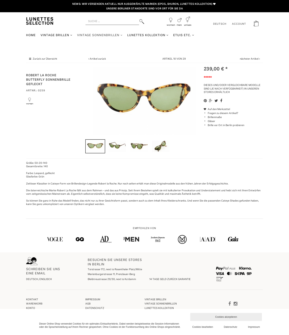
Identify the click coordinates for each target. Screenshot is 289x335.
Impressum (92, 299)
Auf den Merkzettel (217, 109)
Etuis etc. (183, 35)
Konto (30, 308)
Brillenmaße (215, 117)
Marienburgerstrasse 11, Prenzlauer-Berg (111, 274)
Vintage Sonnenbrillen (100, 35)
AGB (88, 304)
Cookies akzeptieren (226, 317)
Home (31, 35)
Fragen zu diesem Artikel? (221, 113)
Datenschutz (94, 308)
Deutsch (220, 24)
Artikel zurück (98, 59)
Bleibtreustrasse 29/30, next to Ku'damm (112, 279)
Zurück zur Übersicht (45, 59)
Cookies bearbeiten (202, 327)
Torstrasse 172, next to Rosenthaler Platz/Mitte (115, 269)
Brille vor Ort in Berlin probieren (226, 125)
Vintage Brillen (56, 35)
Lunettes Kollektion (147, 35)
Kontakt (32, 299)
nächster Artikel (249, 59)
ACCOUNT (239, 24)
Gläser (211, 121)
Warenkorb (34, 304)
